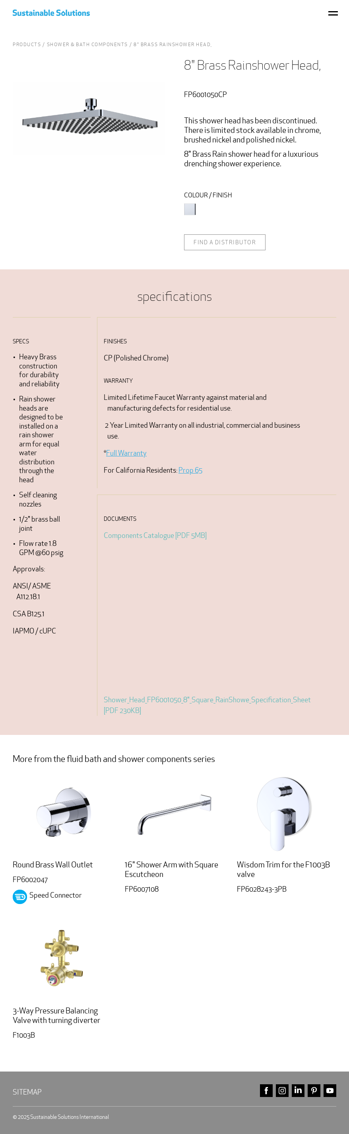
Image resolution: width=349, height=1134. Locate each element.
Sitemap (27, 1092)
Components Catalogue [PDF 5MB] (155, 535)
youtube (330, 1090)
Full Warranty (126, 453)
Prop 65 (190, 470)
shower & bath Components (87, 44)
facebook (266, 1090)
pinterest (314, 1090)
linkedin (298, 1090)
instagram (282, 1090)
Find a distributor (225, 242)
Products (27, 44)
